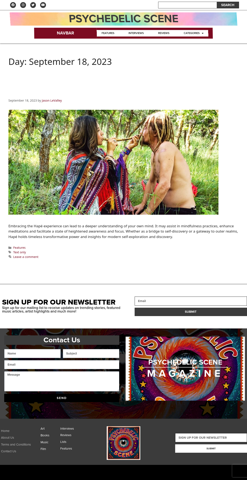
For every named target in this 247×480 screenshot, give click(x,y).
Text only (19, 253)
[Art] (49, 430)
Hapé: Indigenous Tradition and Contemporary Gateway (104, 93)
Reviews (163, 33)
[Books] (49, 436)
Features (107, 33)
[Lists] (69, 443)
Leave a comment (25, 257)
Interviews (136, 33)
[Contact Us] (19, 456)
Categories (194, 33)
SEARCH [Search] (227, 5)
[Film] (49, 450)
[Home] (19, 435)
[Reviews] (69, 436)
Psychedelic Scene (123, 19)
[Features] (69, 450)
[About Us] (19, 442)
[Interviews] (69, 430)
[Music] (49, 443)
